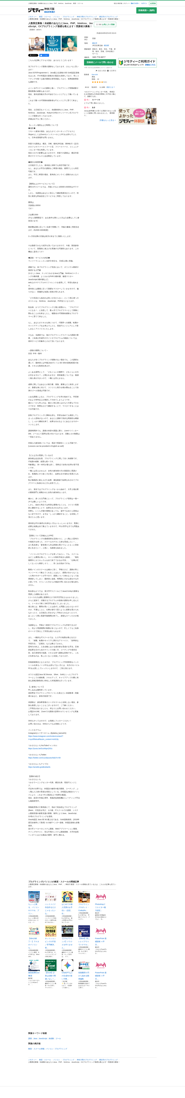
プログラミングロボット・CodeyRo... (84, 901)
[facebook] (44, 55)
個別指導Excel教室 (34, 968)
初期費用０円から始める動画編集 (84, 970)
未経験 (51, 1038)
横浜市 (94, 43)
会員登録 (153, 3)
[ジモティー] (36, 10)
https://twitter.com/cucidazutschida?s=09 (44, 758)
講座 (30, 1038)
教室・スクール (45, 17)
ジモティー (32, 17)
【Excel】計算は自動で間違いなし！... (51, 970)
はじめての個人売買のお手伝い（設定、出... (67, 903)
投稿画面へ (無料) (146, 10)
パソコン (56, 17)
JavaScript (43, 1038)
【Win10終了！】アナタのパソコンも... (34, 937)
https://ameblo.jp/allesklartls (39, 767)
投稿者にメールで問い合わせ (100, 62)
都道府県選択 (49, 12)
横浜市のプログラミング (108, 17)
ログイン (144, 3)
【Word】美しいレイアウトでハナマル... (84, 935)
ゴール (58, 1038)
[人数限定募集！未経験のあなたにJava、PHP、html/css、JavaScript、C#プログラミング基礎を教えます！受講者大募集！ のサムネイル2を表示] (53, 43)
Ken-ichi (95, 74)
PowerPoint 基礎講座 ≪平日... (101, 935)
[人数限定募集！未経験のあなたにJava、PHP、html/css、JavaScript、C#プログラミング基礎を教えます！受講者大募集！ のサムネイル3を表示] (69, 43)
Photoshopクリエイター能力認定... (101, 901)
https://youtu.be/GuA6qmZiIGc (40, 748)
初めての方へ (135, 3)
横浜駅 (106, 45)
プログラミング (68, 17)
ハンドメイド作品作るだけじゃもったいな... (51, 903)
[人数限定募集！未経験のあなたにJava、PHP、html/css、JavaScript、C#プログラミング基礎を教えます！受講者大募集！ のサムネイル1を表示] (36, 43)
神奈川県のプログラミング (87, 17)
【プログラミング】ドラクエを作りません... (67, 937)
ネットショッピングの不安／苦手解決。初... (51, 937)
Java (35, 1038)
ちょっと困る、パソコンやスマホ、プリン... (34, 903)
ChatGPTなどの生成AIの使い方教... (67, 970)
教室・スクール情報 (36, 1049)
